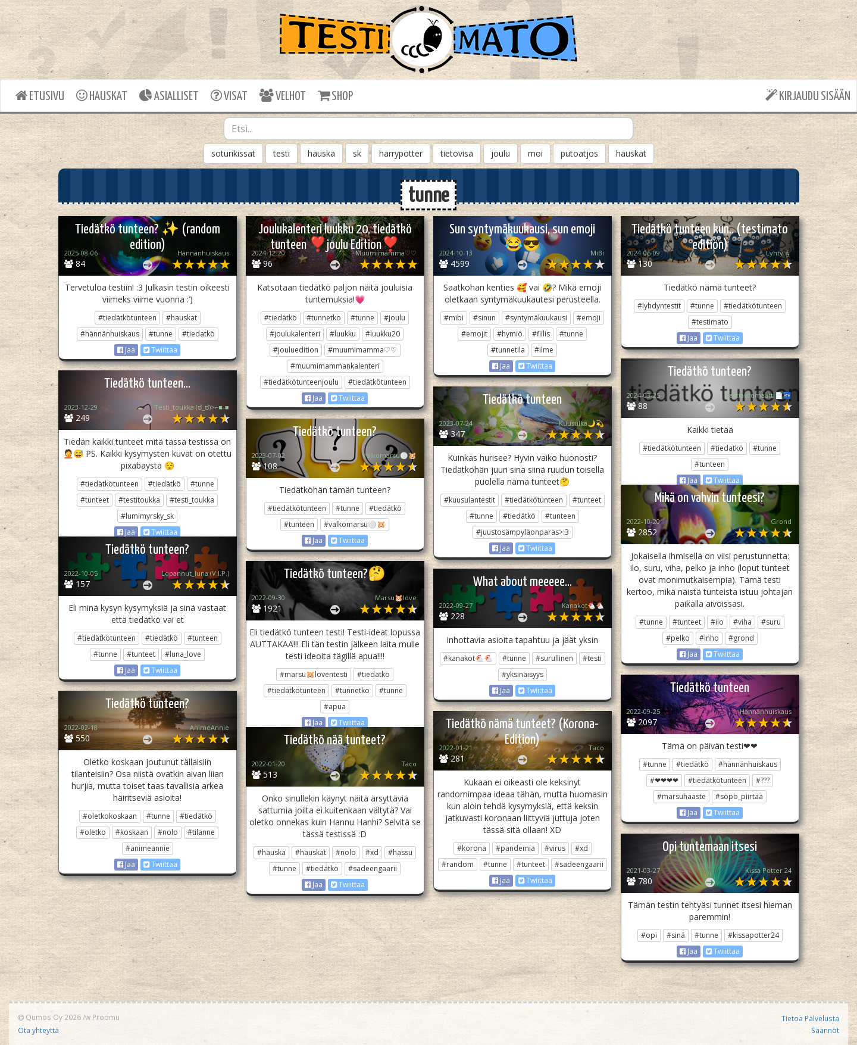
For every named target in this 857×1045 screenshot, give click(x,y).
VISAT (229, 95)
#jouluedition (295, 350)
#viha (742, 622)
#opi (649, 935)
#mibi (454, 318)
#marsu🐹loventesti (314, 674)
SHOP (335, 95)
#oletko (93, 832)
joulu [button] (500, 153)
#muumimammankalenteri (335, 366)
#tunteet (94, 500)
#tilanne (201, 832)
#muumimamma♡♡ (362, 350)
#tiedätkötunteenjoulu (301, 382)
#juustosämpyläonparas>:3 (522, 532)
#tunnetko (323, 318)
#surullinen (554, 658)
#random (458, 864)
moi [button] (535, 153)
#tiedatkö (198, 334)
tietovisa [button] (456, 153)
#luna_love (183, 654)
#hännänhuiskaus (109, 334)
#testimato (710, 322)
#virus (555, 848)
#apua (335, 706)
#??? (763, 780)
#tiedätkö (280, 318)
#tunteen (710, 464)
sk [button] (357, 153)
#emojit (474, 334)
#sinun (484, 318)
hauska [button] (321, 153)
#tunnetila (508, 350)
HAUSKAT (101, 95)
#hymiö (510, 334)
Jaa (126, 350)
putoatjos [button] (579, 153)
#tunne (161, 334)
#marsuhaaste (681, 796)
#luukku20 (382, 334)
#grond (741, 638)
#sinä (676, 935)
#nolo (168, 832)
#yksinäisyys (522, 674)
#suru (771, 622)
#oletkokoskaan (110, 816)
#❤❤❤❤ (664, 780)
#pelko (678, 638)
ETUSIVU (39, 95)
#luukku (343, 334)
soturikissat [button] (233, 153)
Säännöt (825, 1030)
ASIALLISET (169, 95)
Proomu (106, 1017)
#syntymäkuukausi (536, 318)
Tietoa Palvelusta (810, 1018)
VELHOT (282, 95)
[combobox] (428, 129)
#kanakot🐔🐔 (468, 658)
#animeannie (148, 848)
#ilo (717, 622)
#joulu (394, 318)
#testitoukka (139, 500)
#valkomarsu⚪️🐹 (355, 524)
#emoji (588, 318)
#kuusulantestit (469, 500)
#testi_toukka (192, 500)
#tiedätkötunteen (127, 318)
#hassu (400, 852)
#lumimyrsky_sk (147, 516)
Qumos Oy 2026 (49, 1017)
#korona (471, 848)
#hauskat (181, 318)
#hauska (271, 852)
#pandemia (515, 848)
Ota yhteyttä (38, 1030)
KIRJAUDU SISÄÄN (807, 95)
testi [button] (281, 153)
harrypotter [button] (401, 153)
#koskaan (131, 832)
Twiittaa (160, 350)
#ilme (543, 350)
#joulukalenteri (295, 334)
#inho (709, 638)
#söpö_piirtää (739, 796)
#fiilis (541, 334)
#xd (581, 848)
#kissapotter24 (753, 935)
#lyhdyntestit (659, 306)
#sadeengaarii (579, 864)
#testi (592, 658)
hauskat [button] (631, 153)
